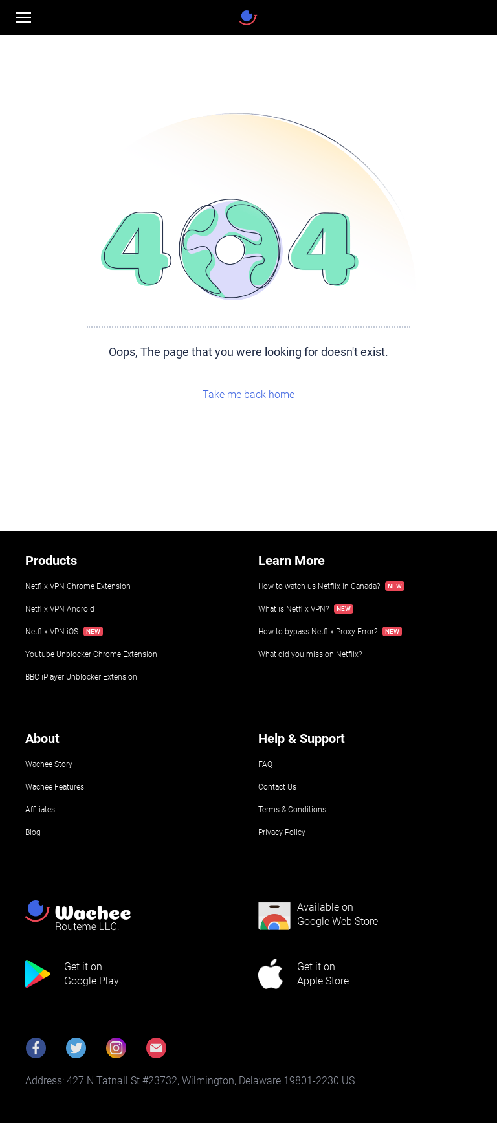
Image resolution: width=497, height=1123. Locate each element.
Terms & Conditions (292, 809)
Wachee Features (54, 787)
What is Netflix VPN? (293, 609)
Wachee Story (48, 764)
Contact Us (277, 787)
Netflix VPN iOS (51, 631)
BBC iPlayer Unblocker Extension (81, 677)
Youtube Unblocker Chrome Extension (91, 654)
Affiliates (40, 809)
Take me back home (248, 394)
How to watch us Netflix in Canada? (319, 586)
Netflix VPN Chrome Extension (78, 586)
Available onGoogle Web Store (337, 914)
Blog (33, 832)
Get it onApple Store (323, 974)
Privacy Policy (281, 832)
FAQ (265, 764)
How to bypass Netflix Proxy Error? (317, 631)
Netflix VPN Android (59, 609)
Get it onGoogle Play (91, 974)
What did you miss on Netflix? (310, 654)
